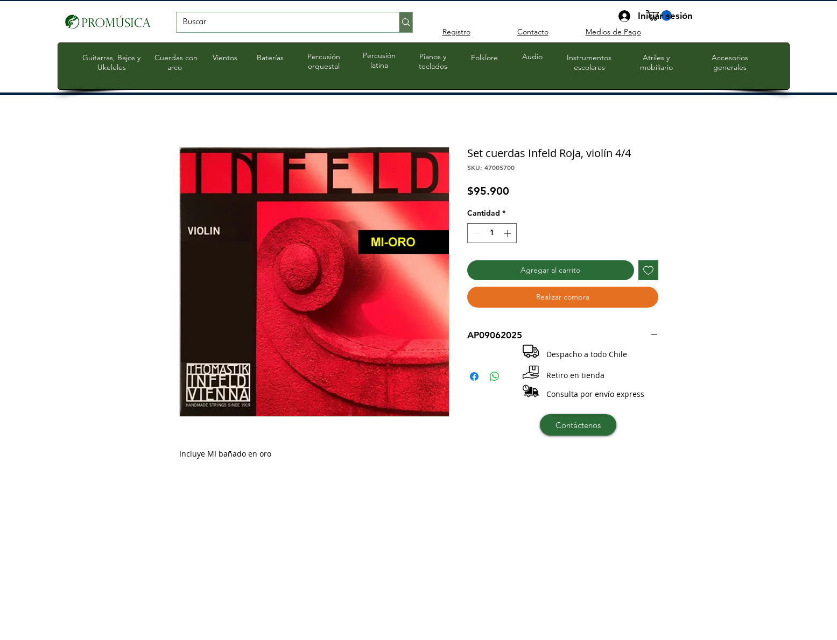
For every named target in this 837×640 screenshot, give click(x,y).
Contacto (532, 32)
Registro (456, 32)
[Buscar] (280, 22)
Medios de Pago (613, 32)
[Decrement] (475, 233)
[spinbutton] (492, 233)
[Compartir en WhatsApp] (494, 376)
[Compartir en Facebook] (474, 376)
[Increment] (508, 233)
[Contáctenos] (578, 425)
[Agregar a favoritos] (648, 270)
